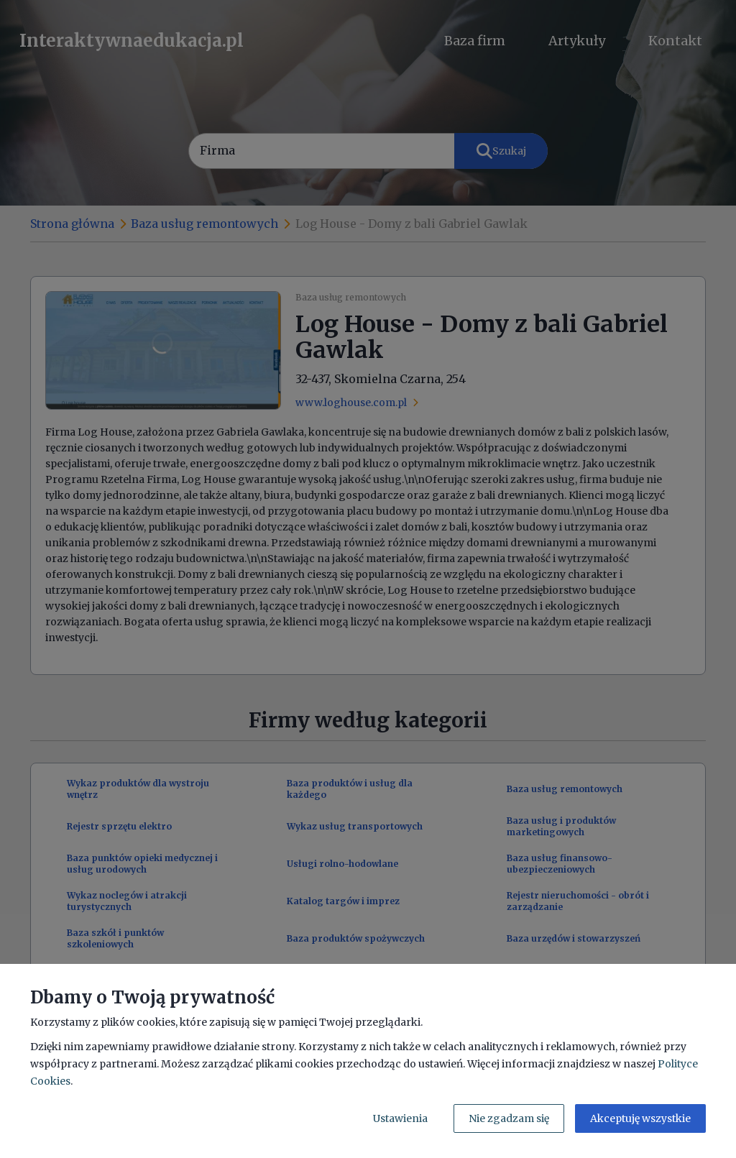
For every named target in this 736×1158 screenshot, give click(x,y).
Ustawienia (400, 1118)
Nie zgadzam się (509, 1118)
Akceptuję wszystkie (640, 1118)
